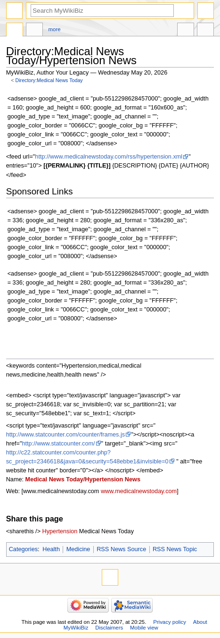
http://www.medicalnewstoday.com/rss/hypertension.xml (108, 156)
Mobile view (144, 627)
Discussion (34, 30)
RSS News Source (121, 549)
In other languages (186, 30)
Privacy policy (169, 622)
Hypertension (60, 531)
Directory (15, 30)
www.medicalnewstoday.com (139, 491)
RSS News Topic (175, 549)
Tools (205, 30)
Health (51, 549)
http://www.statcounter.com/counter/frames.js (65, 434)
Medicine (78, 549)
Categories (23, 549)
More (55, 29)
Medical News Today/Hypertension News (82, 479)
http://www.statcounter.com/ (58, 443)
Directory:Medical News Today (49, 80)
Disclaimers (109, 627)
